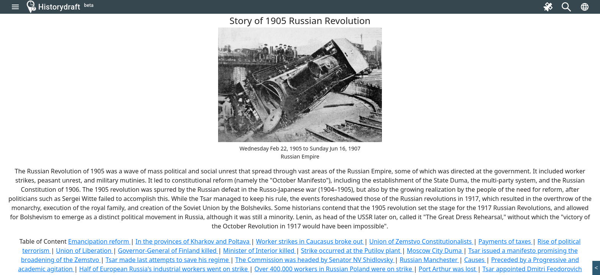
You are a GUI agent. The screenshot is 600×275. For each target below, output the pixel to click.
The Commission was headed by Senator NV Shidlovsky (315, 260)
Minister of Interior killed (259, 250)
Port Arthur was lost (448, 269)
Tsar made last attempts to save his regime (168, 260)
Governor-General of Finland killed (168, 250)
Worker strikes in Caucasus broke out (310, 241)
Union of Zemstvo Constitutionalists (421, 241)
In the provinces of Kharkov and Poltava (193, 241)
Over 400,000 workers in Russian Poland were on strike (334, 269)
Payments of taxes (505, 241)
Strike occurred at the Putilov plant (351, 250)
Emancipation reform (99, 241)
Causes (475, 260)
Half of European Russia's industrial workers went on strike (164, 269)
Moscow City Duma (435, 250)
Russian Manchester (429, 260)
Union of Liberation (84, 250)
